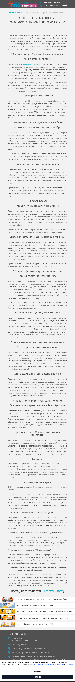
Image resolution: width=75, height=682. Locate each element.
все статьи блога (53, 591)
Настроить (37, 671)
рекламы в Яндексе (32, 64)
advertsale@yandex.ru (19, 645)
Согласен (38, 677)
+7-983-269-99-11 (17, 638)
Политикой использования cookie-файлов (49, 664)
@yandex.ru (51, 2)
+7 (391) (50, 5)
